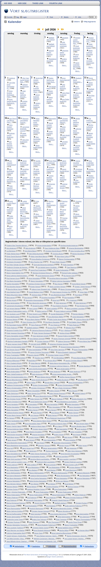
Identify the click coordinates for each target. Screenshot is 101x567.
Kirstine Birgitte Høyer (78, 426)
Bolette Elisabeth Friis (79, 399)
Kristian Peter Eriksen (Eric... (90, 39)
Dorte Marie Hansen (79, 284)
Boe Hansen (59, 284)
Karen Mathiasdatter (13, 473)
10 (72, 77)
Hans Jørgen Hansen (72, 410)
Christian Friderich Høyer (58, 424)
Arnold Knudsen (37, 306)
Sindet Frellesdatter (62, 270)
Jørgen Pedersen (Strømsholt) (24, 163)
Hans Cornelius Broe (77, 251)
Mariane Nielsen (12, 487)
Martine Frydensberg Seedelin (18, 341)
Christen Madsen (74, 467)
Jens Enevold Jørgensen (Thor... (36, 89)
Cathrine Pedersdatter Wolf (16, 533)
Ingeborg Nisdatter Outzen (36, 489)
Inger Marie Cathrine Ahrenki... (23, 94)
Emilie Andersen (89, 185)
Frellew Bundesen (63, 380)
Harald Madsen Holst (36, 292)
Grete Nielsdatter (78, 317)
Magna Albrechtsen (51, 139)
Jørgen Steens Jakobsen (55, 557)
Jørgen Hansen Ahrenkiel (76, 208)
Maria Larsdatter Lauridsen (75, 308)
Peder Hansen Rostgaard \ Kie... (41, 454)
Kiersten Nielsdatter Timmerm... (17, 525)
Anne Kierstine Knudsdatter (70, 454)
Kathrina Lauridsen (61, 456)
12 (6, 117)
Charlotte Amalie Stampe (43, 347)
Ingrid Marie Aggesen (63, 211)
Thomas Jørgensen (51, 451)
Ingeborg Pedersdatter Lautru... (17, 311)
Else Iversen (28, 298)
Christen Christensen (38, 388)
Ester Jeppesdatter (49, 440)
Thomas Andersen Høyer (15, 429)
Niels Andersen (30, 248)
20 (19, 160)
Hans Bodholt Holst (13, 292)
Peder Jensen (85, 437)
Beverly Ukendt (33, 355)
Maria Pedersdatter (58, 495)
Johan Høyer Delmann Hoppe (70, 421)
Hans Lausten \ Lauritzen (67, 459)
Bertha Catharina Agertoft (89, 127)
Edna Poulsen (11, 506)
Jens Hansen (55, 413)
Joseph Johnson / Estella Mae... (17, 536)
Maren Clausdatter (33, 391)
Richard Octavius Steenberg (70, 347)
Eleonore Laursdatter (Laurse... (24, 120)
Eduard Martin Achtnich (50, 52)
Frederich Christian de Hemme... (17, 267)
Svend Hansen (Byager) (50, 125)
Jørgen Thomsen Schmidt (61, 339)
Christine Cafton (12, 382)
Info (79, 17)
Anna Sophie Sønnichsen (58, 514)
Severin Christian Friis (14, 402)
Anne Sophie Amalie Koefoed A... (12, 101)
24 (72, 160)
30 (59, 200)
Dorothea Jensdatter (48, 298)
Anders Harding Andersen (36, 105)
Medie (66, 17)
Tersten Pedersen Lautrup (73, 462)
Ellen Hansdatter (34, 407)
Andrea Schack (65, 333)
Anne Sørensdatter (82, 514)
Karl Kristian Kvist (83, 306)
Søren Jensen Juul (28, 448)
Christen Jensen (33, 437)
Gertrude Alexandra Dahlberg (44, 265)
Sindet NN (10, 322)
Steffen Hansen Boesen (67, 377)
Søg (17, 17)
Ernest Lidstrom (12, 465)
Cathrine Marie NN (82, 319)
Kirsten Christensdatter (14, 259)
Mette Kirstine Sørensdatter (39, 517)
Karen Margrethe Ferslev (43, 396)
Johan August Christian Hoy (61, 292)
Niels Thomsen (34, 522)
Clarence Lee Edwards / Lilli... (47, 541)
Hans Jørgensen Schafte (41, 336)
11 (85, 77)
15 (45, 117)
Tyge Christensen (12, 391)
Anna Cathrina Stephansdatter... (17, 276)
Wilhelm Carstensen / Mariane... (44, 539)
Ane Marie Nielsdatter (14, 478)
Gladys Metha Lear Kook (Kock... (51, 80)
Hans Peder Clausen (59, 262)
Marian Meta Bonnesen (14, 380)
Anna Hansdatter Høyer (33, 424)
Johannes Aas (35, 366)
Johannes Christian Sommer (59, 344)
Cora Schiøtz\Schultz (13, 339)
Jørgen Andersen (34, 371)
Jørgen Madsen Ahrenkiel (89, 135)
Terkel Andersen (36, 178)
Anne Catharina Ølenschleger (62, 533)
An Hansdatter (32, 404)
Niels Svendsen (36, 514)
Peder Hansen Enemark (57, 393)
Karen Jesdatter (70, 440)
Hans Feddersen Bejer (52, 248)
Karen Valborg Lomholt (63, 311)
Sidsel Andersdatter (37, 221)
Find (51, 17)
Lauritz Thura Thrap (74, 522)
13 (19, 117)
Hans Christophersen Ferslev (16, 396)
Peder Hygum (11, 424)
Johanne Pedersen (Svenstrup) (50, 169)
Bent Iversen (11, 298)
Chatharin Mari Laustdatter (46, 462)
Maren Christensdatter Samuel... (71, 289)
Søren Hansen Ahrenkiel (50, 99)
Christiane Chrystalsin (14, 262)
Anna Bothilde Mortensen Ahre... (23, 210)
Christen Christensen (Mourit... (64, 120)
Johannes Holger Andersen (51, 186)
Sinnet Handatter (12, 404)
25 (85, 160)
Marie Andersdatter (77, 215)
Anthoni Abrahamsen (24, 85)
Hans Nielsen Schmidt (36, 339)
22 (45, 160)
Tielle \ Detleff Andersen (15, 374)
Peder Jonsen (82, 445)
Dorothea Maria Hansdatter (58, 278)
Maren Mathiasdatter (37, 473)
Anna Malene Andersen (76, 56)
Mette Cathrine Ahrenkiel (89, 52)
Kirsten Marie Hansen (14, 415)
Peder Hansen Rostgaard (42, 333)
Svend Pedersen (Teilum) (10, 209)
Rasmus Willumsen (13, 361)
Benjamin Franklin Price (15, 330)
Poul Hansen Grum (13, 278)
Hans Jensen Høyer (82, 424)
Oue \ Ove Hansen (72, 415)
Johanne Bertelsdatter (76, 248)
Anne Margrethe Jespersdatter (17, 443)
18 (85, 117)
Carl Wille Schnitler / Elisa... (16, 539)
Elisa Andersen (76, 181)
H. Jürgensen (72, 300)
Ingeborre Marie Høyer (38, 426)
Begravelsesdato (67, 546)
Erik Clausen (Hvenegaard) (11, 163)
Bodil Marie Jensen (13, 437)
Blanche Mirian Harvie (15, 289)
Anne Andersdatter (13, 369)
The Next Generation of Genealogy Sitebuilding (40, 555)
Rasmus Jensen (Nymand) (64, 203)
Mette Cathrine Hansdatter (61, 281)
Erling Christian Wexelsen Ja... (11, 179)
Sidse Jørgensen (80, 303)
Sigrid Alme (26, 184)
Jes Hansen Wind (50, 361)
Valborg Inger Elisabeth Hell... (41, 289)
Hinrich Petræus (39, 503)
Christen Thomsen (14, 522)
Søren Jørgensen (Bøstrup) (63, 163)
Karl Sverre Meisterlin (14, 476)
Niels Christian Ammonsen (90, 61)
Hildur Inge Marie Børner (39, 256)
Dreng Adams (89, 79)
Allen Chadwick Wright (14, 363)
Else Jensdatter (69, 298)
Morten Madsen (78, 314)
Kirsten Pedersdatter (65, 492)
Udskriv (77, 22)
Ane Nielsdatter (84, 476)
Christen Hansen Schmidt (40, 511)
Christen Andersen (64, 143)
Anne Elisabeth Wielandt (42, 530)
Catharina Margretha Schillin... (63, 508)
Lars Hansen (34, 415)
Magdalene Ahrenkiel (51, 60)
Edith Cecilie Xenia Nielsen (58, 319)
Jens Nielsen (35, 484)
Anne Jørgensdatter (13, 303)
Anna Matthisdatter (13, 317)
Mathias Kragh (11, 456)
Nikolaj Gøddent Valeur (65, 528)
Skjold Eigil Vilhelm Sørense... (38, 80)
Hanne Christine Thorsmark (39, 352)
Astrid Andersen (89, 83)
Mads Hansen (52, 415)
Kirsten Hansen (35, 287)
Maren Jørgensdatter (50, 448)
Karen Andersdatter (90, 143)
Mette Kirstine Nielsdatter (37, 481)
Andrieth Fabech (79, 393)
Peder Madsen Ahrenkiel (36, 131)
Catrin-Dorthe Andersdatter (38, 369)
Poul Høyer (78, 295)
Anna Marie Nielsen (33, 319)
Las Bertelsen (11, 251)
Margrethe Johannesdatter (34, 300)
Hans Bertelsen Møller (55, 317)
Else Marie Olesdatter (52, 322)
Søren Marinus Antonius (36, 186)
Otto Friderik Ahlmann (63, 86)
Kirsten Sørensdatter (13, 517)
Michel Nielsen (32, 487)
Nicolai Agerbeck (84, 366)
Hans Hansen (51, 410)
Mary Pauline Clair (36, 262)
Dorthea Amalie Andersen (69, 245)
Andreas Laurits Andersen (11, 135)
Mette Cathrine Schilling (15, 511)
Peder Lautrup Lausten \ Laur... (17, 462)
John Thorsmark (53, 522)
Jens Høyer (58, 426)
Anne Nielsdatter (61, 478)
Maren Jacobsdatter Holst (15, 421)
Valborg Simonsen (64, 341)
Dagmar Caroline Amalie (64, 186)
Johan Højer (84, 292)
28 (32, 200)
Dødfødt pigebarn (32, 328)
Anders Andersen (63, 60)
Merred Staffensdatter (14, 514)
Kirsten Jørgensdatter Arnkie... (62, 374)
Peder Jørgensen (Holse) (89, 46)
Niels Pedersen (74, 325)
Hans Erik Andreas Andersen (77, 95)
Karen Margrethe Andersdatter (64, 226)
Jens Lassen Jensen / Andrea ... (75, 539)
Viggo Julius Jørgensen (74, 451)
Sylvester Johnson (44, 445)
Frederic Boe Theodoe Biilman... (17, 245)
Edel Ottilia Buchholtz (36, 254)
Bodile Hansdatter (73, 404)
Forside (9, 17)
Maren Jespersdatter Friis (15, 273)
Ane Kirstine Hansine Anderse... (10, 144)
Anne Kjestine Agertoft (63, 129)
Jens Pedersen (55, 325)
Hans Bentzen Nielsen (14, 484)
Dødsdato (34, 546)
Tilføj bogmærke (90, 22)
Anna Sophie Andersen (10, 228)
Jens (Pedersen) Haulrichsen (56, 418)
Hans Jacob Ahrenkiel (65, 136)
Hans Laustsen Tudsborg (15, 528)
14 (32, 117)
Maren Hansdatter (37, 281)
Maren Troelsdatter (71, 525)
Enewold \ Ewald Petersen (60, 500)
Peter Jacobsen (12, 432)
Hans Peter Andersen (65, 94)
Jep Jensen (51, 437)
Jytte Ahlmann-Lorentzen (63, 44)
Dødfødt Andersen (90, 90)
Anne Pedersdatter (60, 489)
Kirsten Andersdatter (44, 245)
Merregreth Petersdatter (34, 500)
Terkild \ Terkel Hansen (82, 287)
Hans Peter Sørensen (57, 350)
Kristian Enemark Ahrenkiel (23, 103)
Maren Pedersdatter (13, 495)
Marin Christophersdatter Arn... (17, 377)
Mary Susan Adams (37, 215)
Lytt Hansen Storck (13, 350)
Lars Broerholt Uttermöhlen (16, 358)
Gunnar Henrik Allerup (25, 178)
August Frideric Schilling (66, 336)
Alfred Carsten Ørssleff (14, 366)
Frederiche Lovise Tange (15, 519)
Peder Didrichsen (12, 393)
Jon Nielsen (52, 484)
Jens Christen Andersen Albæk (50, 221)
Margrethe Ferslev (67, 396)
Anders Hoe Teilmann (39, 519)
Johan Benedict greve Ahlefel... (36, 121)
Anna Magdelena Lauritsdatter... (67, 402)
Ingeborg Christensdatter (15, 385)
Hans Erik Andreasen (24, 141)
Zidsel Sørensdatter (64, 517)
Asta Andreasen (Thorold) (10, 171)
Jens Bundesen (83, 380)
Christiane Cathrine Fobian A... (59, 366)
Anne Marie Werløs (79, 358)
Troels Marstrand (71, 470)
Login (25, 17)
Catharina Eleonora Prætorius (42, 330)
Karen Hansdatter (75, 407)
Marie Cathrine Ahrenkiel (50, 211)
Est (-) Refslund (66, 330)
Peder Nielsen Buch (13, 254)
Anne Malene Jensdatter (34, 432)
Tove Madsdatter (54, 467)
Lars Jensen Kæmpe (13, 308)
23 (59, 160)
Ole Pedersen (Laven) (89, 120)
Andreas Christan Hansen (36, 284)
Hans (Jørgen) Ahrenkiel (10, 127)
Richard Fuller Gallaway (70, 273)
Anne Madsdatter (12, 467)
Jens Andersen (11, 248)
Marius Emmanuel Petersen (16, 503)
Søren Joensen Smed (14, 344)
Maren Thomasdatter (14, 352)
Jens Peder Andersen (64, 100)
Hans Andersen (76, 87)
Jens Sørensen (84, 517)
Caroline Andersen (24, 225)
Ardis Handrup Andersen (36, 171)
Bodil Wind (32, 361)
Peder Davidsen (68, 265)
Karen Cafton (31, 382)
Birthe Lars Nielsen (62, 481)
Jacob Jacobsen (82, 429)
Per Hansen (10, 418)
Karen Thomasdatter (81, 350)
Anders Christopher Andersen (90, 177)
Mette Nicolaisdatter (63, 476)
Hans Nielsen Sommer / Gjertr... (47, 536)
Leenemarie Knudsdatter (15, 306)
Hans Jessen (40, 443)
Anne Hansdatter (34, 278)
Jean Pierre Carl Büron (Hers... (12, 120)
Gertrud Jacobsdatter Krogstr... (35, 456)
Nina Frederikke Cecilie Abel (90, 163)
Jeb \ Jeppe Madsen (13, 470)
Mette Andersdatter (37, 146)
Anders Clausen (54, 391)
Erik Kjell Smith (36, 344)
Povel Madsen (51, 470)
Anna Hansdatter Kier (14, 454)
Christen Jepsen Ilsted (39, 429)
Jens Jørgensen (12, 451)
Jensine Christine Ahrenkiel (76, 147)
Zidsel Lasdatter (52, 308)
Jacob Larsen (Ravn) (11, 202)
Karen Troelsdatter (13, 355)
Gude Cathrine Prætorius (73, 506)
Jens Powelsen (51, 506)
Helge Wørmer (36, 363)
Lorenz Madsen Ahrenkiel (50, 177)
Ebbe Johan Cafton (63, 256)
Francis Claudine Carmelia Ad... (78, 163)
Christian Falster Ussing (56, 355)
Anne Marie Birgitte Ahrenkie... (24, 218)
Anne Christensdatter (75, 382)
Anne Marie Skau (85, 341)
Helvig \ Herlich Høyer (14, 426)
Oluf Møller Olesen (75, 322)
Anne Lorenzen (51, 465)
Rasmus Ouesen (73, 487)
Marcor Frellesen (57, 399)
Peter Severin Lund (35, 314)
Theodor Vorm (39, 358)
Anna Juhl (56, 300)
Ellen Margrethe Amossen (36, 139)
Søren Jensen (12, 440)
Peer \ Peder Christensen (62, 388)
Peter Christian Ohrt (29, 322)
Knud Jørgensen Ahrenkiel (76, 48)
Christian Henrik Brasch (53, 251)
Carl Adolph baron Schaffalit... (48, 267)
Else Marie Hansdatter (14, 281)
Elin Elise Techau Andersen (90, 97)
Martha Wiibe (63, 530)
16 (59, 117)
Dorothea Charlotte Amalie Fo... (24, 171)
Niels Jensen (68, 437)
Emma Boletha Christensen (40, 259)
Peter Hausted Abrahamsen (11, 188)
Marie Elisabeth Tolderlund (67, 352)
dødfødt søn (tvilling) (51, 39)
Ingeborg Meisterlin (83, 473)
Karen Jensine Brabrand (40, 380)
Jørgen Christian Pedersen (74, 498)
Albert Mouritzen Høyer (14, 295)
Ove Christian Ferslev (14, 399)
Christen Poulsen (81, 503)
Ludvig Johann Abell (24, 202)
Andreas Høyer (37, 295)
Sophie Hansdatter (13, 284)
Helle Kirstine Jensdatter (15, 434)
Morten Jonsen (64, 445)
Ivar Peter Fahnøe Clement (16, 265)
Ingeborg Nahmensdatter (38, 476)
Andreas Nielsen (12, 319)
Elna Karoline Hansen (14, 287)
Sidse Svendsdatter (34, 350)
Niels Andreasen (37, 374)
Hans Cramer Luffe (71, 465)
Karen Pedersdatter (42, 492)
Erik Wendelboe (58, 358)
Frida (37, 201)
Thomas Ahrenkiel (64, 219)
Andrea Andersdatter (90, 170)
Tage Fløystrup (72, 267)
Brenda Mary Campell (52, 382)
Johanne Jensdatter (38, 434)
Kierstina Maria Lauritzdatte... (40, 459)
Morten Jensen (11, 300)
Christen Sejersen (43, 341)
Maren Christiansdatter (67, 259)
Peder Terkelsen (61, 519)
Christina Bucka (58, 254)
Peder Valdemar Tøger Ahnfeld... (10, 219)
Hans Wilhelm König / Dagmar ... (17, 541)
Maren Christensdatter (14, 388)
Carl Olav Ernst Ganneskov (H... (11, 85)
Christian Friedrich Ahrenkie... (77, 139)
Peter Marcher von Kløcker (16, 530)
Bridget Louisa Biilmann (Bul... (76, 40)
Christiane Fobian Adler (77, 170)
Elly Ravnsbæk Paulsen (14, 325)
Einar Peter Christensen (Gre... (51, 163)
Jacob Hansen (37, 413)
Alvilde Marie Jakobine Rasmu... (76, 121)
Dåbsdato (50, 546)
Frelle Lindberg (31, 465)
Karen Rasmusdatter (13, 508)
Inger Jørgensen (71, 448)
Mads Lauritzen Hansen (58, 287)
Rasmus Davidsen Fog (14, 270)
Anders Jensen (59, 434)
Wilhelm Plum (70, 328)
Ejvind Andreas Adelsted (36, 97)
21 (32, 160)
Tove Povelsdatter (31, 506)
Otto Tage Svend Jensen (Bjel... (24, 80)
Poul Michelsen (34, 317)
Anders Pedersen (80, 495)
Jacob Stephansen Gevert (45, 276)
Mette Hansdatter (13, 410)
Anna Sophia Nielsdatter (38, 478)
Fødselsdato (17, 546)
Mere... (51, 65)
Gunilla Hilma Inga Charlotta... (37, 163)
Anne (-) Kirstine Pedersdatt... (16, 492)
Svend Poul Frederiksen (38, 270)
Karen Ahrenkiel (50, 92)
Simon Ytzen (38, 533)
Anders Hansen (33, 410)
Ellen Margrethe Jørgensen (38, 303)
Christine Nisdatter (52, 487)
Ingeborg (12, 78)
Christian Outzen (12, 489)
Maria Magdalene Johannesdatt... (18, 445)
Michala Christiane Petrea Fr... (43, 273)
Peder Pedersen (12, 328)
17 (72, 117)
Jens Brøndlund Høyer (58, 295)
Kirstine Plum (52, 328)
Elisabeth (65, 38)
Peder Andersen (54, 371)
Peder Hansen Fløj (36, 399)
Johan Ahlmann (50, 132)
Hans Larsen (33, 308)
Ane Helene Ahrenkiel (63, 177)
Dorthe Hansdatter (13, 407)
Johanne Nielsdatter (83, 478)
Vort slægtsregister (29, 11)
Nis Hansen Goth (69, 276)
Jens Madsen (33, 470)
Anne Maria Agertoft (65, 79)
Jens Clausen (73, 391)
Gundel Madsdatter (57, 314)
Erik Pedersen (32, 498)
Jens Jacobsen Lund (13, 314)
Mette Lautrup (42, 311)
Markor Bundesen (78, 254)
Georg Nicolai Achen (64, 170)
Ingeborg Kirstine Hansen (15, 413)
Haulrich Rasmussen (36, 508)
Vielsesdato (87, 546)
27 (19, 200)
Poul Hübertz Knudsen (60, 306)
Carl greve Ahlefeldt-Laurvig (24, 129)
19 (6, 160)
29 (45, 200)
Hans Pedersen (36, 325)
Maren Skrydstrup (64, 511)
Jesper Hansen (73, 413)
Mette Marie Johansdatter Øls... (60, 363)
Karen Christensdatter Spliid (16, 347)
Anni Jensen (77, 434)
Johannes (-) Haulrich (30, 418)
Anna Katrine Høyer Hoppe (42, 421)
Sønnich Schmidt (85, 339)
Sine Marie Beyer (30, 251)
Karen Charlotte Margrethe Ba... (76, 65)
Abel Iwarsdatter (61, 429)
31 (72, 200)
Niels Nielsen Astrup (43, 377)
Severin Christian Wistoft (73, 361)
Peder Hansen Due (33, 393)
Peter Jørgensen (31, 451)
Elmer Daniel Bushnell (14, 256)
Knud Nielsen (69, 484)
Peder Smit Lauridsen (14, 459)
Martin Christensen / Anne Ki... (77, 536)
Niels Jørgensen (61, 303)
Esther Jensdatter (76, 432)
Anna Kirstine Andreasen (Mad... (10, 94)
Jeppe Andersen (23, 134)
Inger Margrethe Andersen (76, 103)
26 (6, 200)
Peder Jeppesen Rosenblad (16, 333)
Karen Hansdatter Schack (15, 336)
